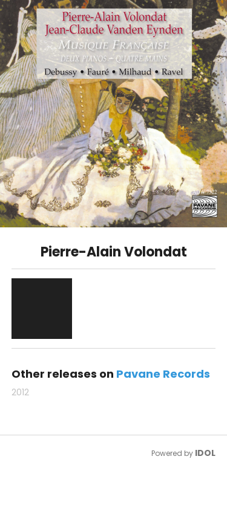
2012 (20, 392)
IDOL (205, 453)
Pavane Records (163, 373)
